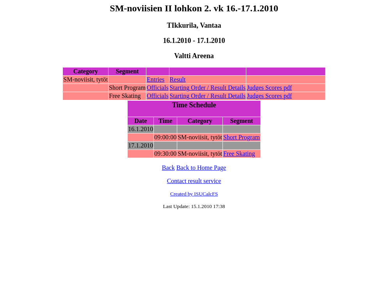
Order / (208, 87)
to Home (201, 167)
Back (168, 167)
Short (241, 137)
